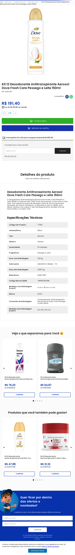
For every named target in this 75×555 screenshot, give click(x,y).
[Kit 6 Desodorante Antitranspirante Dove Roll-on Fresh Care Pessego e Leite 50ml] (19, 447)
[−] (4, 113)
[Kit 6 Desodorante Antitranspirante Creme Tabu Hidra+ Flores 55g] (55, 447)
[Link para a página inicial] (1, 2)
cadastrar (37, 530)
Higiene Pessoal (20, 2)
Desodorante (33, 2)
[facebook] (67, 97)
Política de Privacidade (50, 546)
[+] (15, 113)
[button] (4, 368)
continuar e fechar (37, 551)
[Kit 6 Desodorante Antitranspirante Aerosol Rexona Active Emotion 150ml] (19, 368)
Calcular (62, 151)
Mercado (8, 2)
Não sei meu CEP (10, 156)
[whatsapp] (71, 97)
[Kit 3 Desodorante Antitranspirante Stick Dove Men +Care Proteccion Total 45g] (55, 368)
